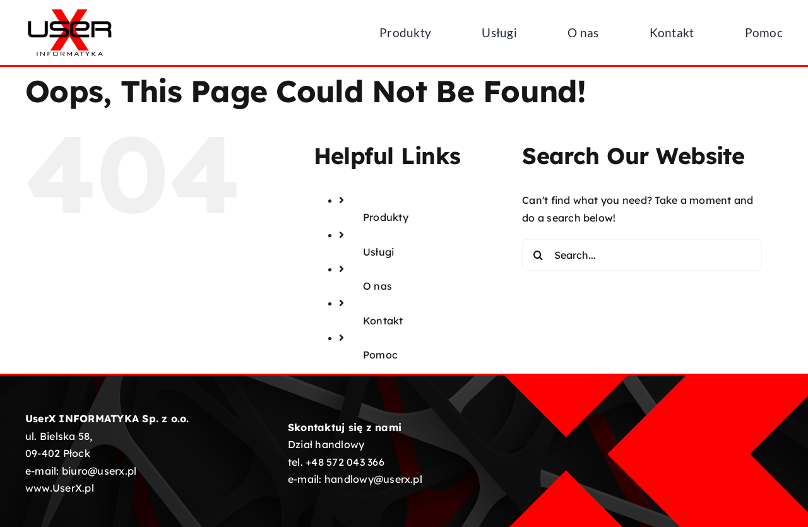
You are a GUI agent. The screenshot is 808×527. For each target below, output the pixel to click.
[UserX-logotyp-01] (69, 11)
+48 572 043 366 (345, 462)
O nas (377, 286)
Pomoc (380, 354)
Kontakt (383, 320)
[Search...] (642, 255)
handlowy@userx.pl (373, 479)
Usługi (378, 252)
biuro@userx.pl (99, 471)
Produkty (385, 217)
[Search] (538, 255)
